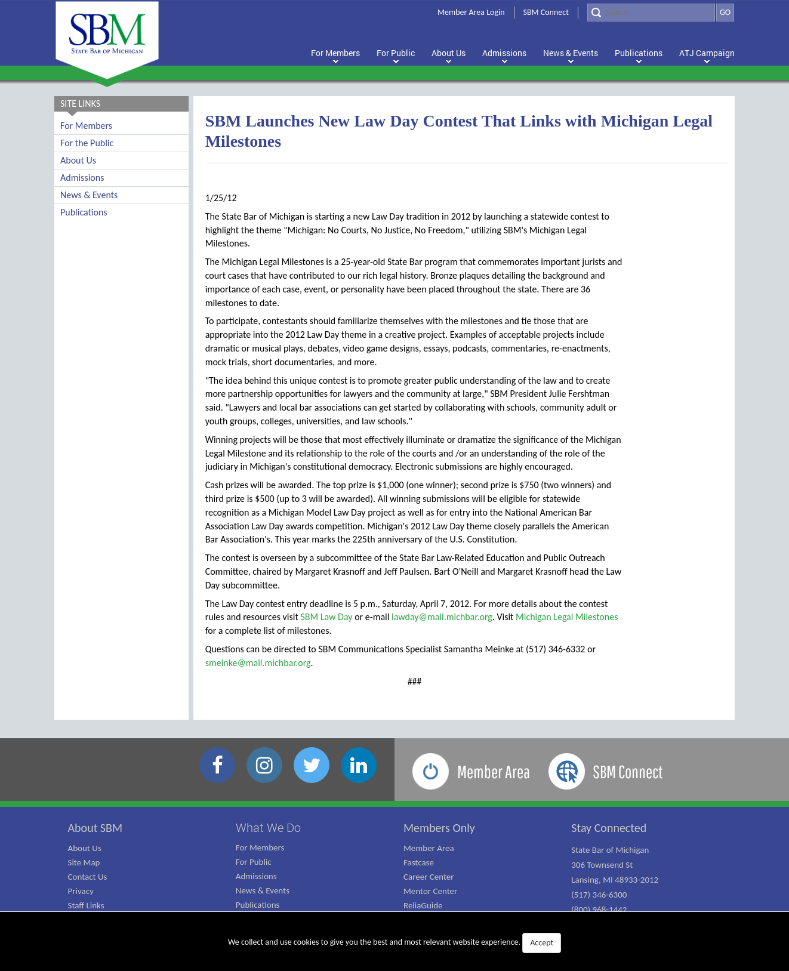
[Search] (651, 12)
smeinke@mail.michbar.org (258, 662)
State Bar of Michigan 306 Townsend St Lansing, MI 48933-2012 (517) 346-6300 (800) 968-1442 (614, 879)
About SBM (95, 828)
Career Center (428, 876)
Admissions (82, 177)
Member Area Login (471, 12)
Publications (83, 212)
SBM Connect (546, 12)
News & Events (89, 195)
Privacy (81, 891)
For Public (254, 861)
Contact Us (87, 876)
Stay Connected (608, 828)
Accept (541, 943)
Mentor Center (430, 891)
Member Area (428, 848)
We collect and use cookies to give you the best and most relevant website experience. (394, 943)
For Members (86, 125)
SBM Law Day (326, 616)
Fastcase (418, 862)
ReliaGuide (423, 905)
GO (725, 12)
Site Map (84, 862)
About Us (78, 160)
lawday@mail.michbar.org (442, 616)
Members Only (439, 828)
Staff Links (86, 905)
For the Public (86, 143)
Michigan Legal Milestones (567, 616)
